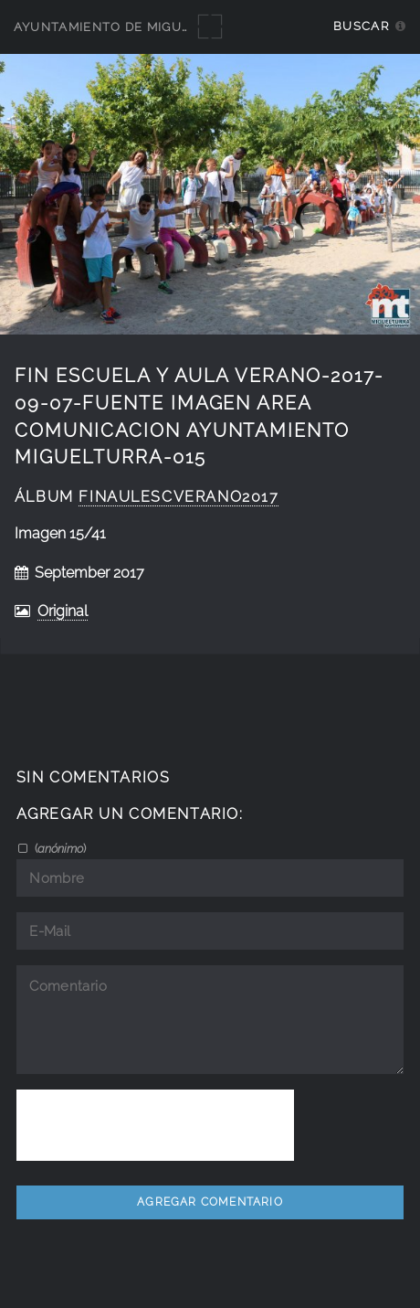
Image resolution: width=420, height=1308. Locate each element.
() (59, 848)
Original (62, 611)
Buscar (361, 26)
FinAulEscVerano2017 (178, 496)
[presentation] (155, 1125)
